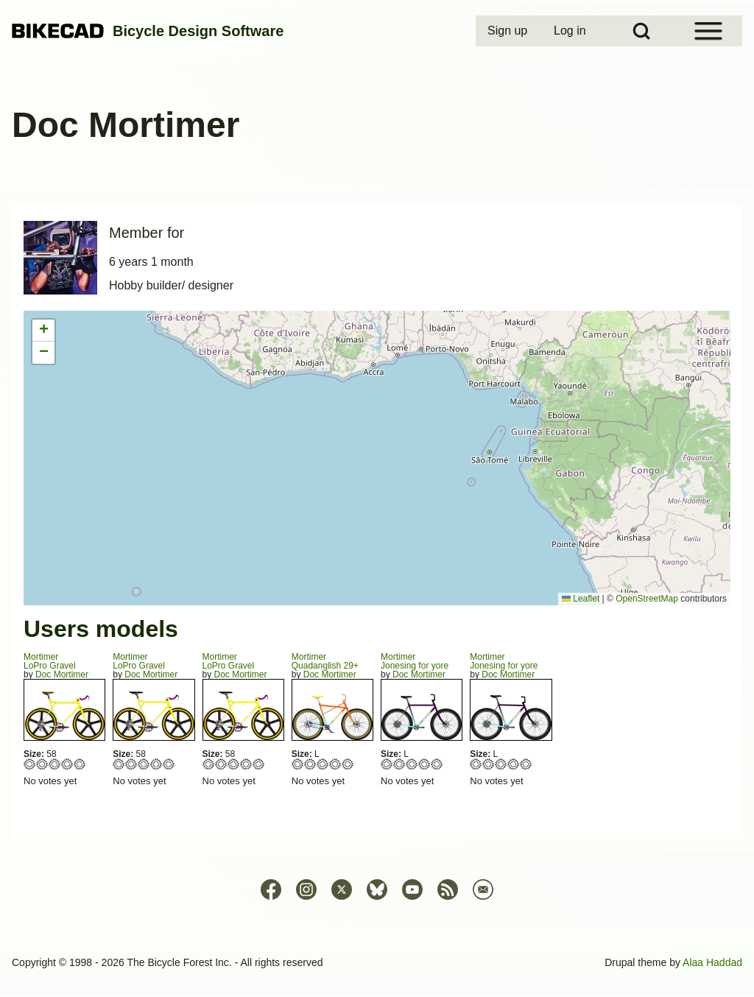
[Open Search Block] (641, 30)
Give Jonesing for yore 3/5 (412, 763)
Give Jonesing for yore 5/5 (437, 763)
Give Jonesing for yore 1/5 (387, 763)
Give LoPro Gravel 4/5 (67, 763)
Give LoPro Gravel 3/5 (55, 763)
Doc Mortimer (61, 674)
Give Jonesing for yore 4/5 (424, 763)
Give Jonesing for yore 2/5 (399, 763)
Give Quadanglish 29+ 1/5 (298, 763)
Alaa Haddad (712, 962)
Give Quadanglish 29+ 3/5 (323, 763)
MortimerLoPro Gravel (50, 661)
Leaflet (580, 598)
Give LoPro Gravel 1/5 (30, 763)
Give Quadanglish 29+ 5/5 (348, 763)
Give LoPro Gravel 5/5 (80, 763)
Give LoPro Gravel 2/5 (42, 763)
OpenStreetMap (647, 598)
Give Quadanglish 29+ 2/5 (310, 763)
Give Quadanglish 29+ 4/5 (335, 763)
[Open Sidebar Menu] (708, 30)
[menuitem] (509, 30)
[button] (43, 331)
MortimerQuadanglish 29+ (325, 661)
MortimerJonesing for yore (414, 661)
